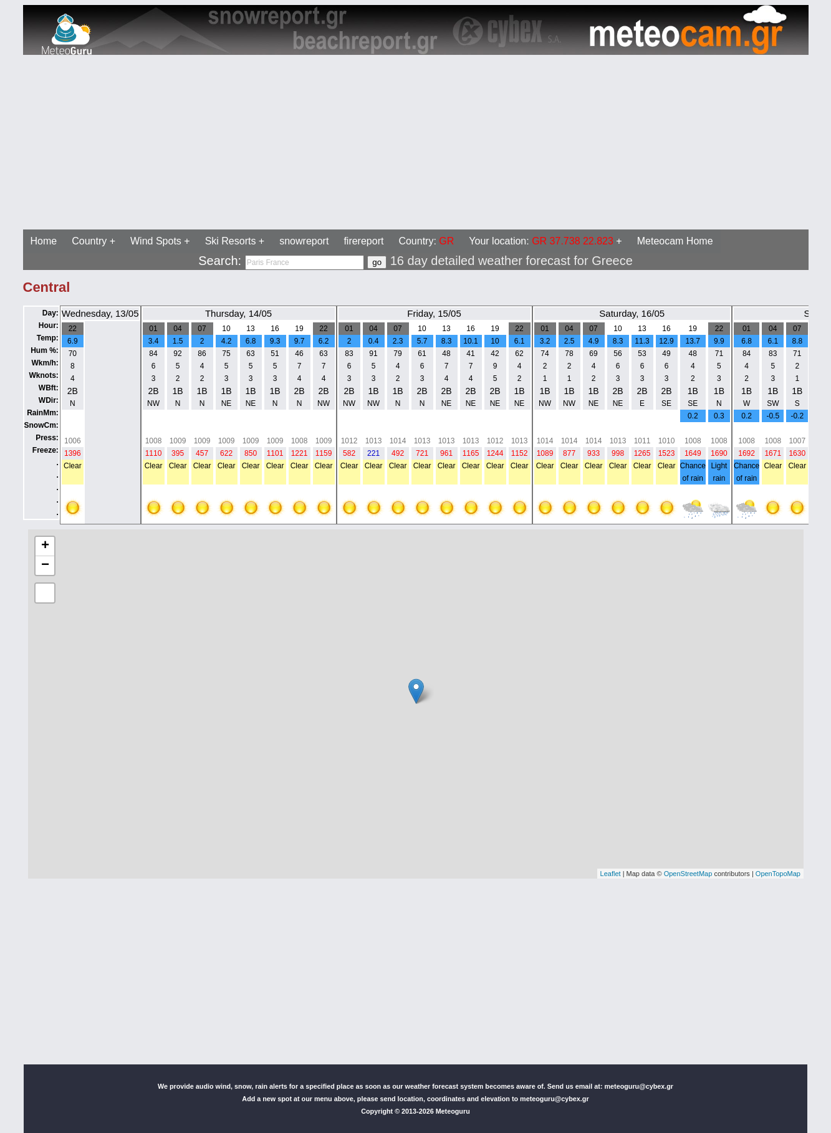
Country (89, 241)
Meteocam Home (675, 241)
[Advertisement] (379, 142)
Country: (426, 241)
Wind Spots (155, 241)
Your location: (541, 241)
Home (44, 241)
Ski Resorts (230, 241)
